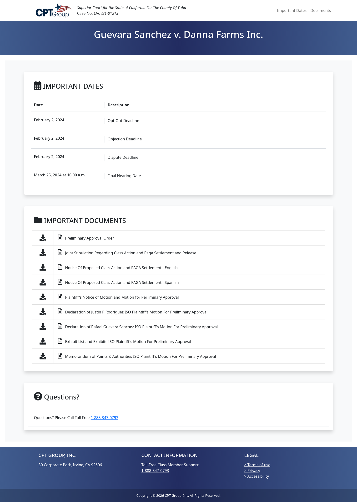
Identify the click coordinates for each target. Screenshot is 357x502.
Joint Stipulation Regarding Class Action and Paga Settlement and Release (127, 252)
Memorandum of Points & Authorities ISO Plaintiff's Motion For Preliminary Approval (137, 356)
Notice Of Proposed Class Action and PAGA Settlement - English (118, 267)
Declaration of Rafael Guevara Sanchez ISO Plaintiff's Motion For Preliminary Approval (138, 326)
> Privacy (252, 470)
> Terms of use (257, 464)
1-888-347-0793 (104, 417)
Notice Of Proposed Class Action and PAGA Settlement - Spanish (118, 282)
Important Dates (292, 10)
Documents (320, 10)
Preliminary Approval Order (86, 238)
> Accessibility (256, 476)
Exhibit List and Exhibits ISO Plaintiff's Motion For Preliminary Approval (124, 341)
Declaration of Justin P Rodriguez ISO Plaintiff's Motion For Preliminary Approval (132, 311)
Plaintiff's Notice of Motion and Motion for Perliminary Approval (118, 297)
